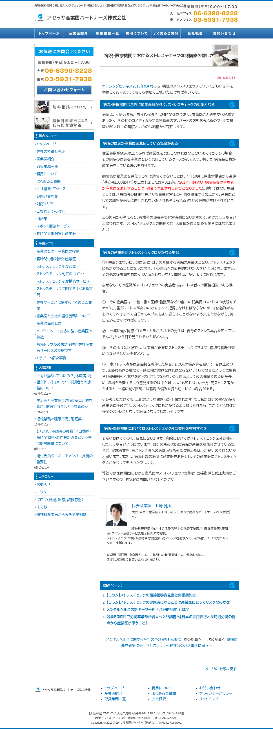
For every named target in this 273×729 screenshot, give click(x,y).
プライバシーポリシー (216, 693)
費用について (136, 33)
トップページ (49, 33)
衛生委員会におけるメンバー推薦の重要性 (65, 459)
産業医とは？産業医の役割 (58, 251)
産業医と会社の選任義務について (63, 316)
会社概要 (195, 33)
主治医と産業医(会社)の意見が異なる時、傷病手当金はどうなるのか (65, 404)
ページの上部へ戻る (221, 669)
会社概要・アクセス (51, 189)
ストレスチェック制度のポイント (61, 274)
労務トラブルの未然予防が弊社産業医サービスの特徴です (65, 348)
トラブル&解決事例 (52, 358)
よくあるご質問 (165, 33)
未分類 (42, 507)
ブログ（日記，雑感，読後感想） (60, 500)
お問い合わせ (224, 33)
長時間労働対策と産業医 (56, 234)
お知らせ (44, 485)
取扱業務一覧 (107, 33)
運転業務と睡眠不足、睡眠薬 (59, 419)
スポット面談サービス (53, 226)
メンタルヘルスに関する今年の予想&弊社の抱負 (144, 639)
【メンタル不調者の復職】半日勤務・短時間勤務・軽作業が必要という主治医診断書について (64, 438)
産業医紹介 (78, 33)
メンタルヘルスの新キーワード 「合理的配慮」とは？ (148, 610)
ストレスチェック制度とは (56, 266)
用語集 (42, 219)
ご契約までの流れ (51, 211)
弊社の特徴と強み (51, 151)
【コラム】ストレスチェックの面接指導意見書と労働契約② (151, 595)
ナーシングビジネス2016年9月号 (127, 86)
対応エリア (45, 204)
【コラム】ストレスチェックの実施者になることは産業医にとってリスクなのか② (168, 602)
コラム (42, 492)
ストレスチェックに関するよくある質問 (65, 292)
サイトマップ (208, 699)
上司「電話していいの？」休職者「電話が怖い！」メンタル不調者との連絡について (64, 382)
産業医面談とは (49, 323)
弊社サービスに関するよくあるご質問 (64, 305)
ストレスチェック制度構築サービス (63, 281)
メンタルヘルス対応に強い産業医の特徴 (64, 334)
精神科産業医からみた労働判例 (62, 515)
